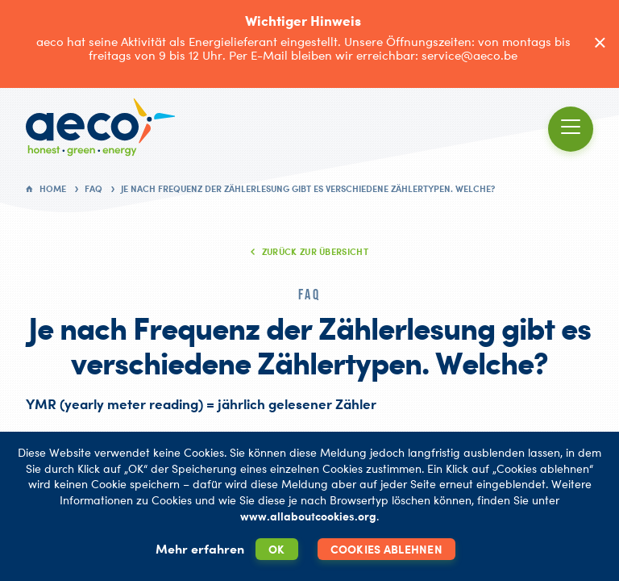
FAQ (93, 188)
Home (52, 188)
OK (276, 549)
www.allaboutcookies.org (308, 516)
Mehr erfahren (200, 548)
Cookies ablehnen (386, 549)
